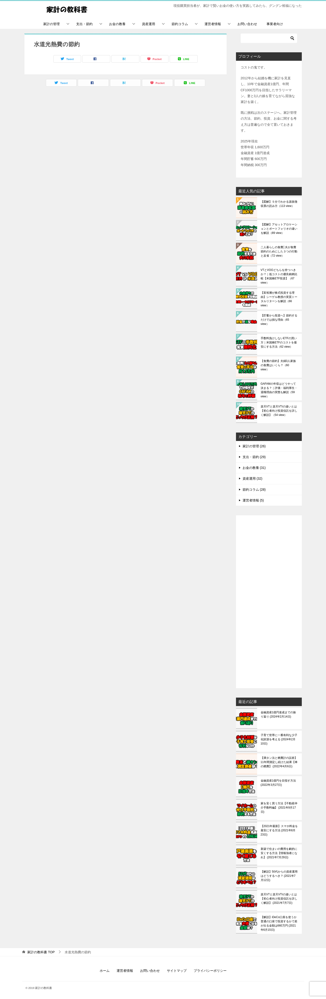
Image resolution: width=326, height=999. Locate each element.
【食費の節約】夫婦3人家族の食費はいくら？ (278, 365)
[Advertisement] (269, 602)
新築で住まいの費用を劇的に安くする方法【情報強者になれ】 (279, 853)
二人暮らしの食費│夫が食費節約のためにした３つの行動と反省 (279, 251)
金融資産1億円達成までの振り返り (278, 714)
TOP (41, 952)
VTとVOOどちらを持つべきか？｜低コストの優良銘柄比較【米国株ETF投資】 (279, 276)
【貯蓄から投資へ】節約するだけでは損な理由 (279, 320)
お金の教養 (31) (254, 468)
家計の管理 (51, 24)
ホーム (105, 970)
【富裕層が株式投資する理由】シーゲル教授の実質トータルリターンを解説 (279, 299)
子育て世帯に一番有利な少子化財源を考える (279, 739)
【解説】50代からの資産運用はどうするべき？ (279, 876)
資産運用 (148, 24)
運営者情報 (212, 24)
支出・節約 (84, 24)
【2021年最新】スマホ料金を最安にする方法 (279, 830)
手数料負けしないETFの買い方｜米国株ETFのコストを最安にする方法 (279, 342)
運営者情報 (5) (253, 500)
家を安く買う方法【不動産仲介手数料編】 (279, 807)
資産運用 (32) (253, 478)
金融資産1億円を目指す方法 (278, 782)
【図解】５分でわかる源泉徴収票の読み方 (279, 204)
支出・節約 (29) (254, 457)
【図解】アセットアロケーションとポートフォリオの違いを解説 (279, 229)
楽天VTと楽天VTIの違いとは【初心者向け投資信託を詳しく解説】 (279, 411)
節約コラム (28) (254, 489)
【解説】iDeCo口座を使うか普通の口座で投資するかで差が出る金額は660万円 (279, 923)
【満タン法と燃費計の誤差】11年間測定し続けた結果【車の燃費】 (279, 762)
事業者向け (275, 24)
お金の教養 (117, 24)
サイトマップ (177, 970)
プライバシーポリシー (210, 970)
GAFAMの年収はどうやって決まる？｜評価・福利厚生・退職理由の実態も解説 (279, 390)
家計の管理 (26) (254, 446)
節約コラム (180, 24)
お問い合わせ (247, 24)
